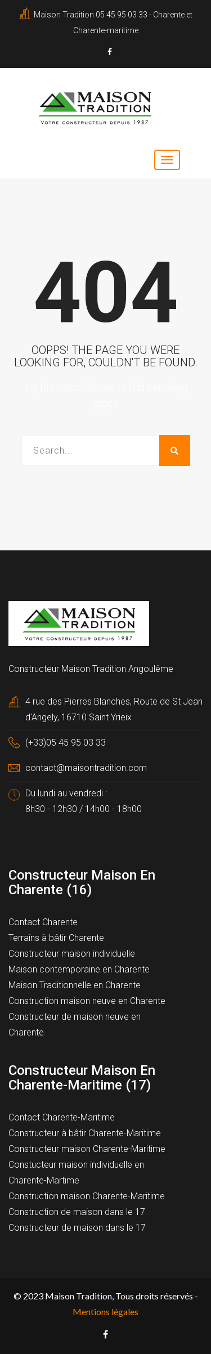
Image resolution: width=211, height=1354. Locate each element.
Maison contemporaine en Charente (79, 969)
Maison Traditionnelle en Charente (74, 985)
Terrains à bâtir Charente (56, 937)
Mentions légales (105, 1311)
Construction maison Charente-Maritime (86, 1196)
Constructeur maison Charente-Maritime (86, 1149)
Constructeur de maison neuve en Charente (74, 1024)
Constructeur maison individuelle (71, 953)
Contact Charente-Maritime (61, 1117)
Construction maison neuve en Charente (86, 1001)
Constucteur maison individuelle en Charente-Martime (76, 1172)
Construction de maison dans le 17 (76, 1212)
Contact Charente (43, 922)
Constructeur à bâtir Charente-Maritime (84, 1133)
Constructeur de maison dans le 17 (77, 1227)
